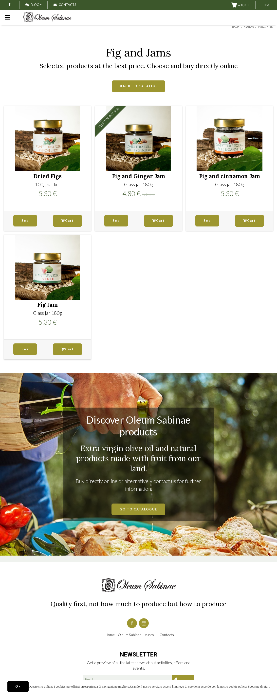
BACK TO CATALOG (138, 86)
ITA (266, 5)
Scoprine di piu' (258, 686)
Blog (32, 5)
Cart (67, 221)
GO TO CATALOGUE (138, 509)
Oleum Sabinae (130, 635)
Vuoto (149, 635)
